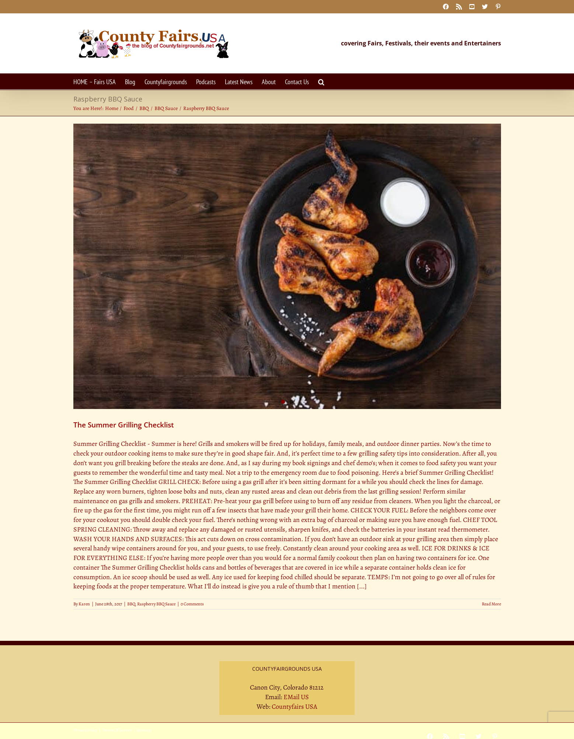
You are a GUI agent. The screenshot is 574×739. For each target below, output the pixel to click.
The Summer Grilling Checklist (123, 425)
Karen (84, 604)
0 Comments (192, 604)
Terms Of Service (117, 730)
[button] (321, 81)
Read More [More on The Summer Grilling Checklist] (491, 604)
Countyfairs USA (294, 706)
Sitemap (143, 730)
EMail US (296, 696)
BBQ (131, 604)
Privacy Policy (85, 730)
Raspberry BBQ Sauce (156, 604)
